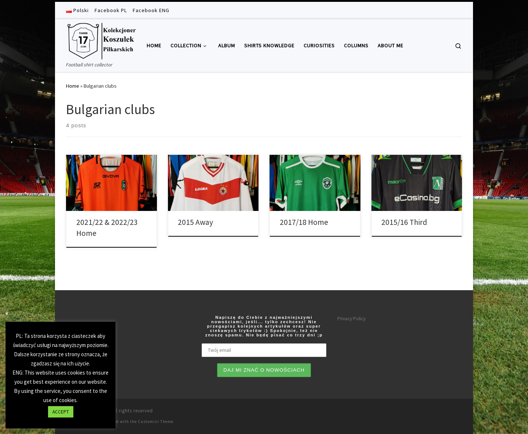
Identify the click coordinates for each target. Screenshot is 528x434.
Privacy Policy (351, 319)
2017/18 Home (304, 222)
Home (72, 86)
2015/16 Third (404, 222)
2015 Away (195, 222)
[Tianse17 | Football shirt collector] (101, 40)
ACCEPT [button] (60, 412)
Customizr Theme (155, 421)
